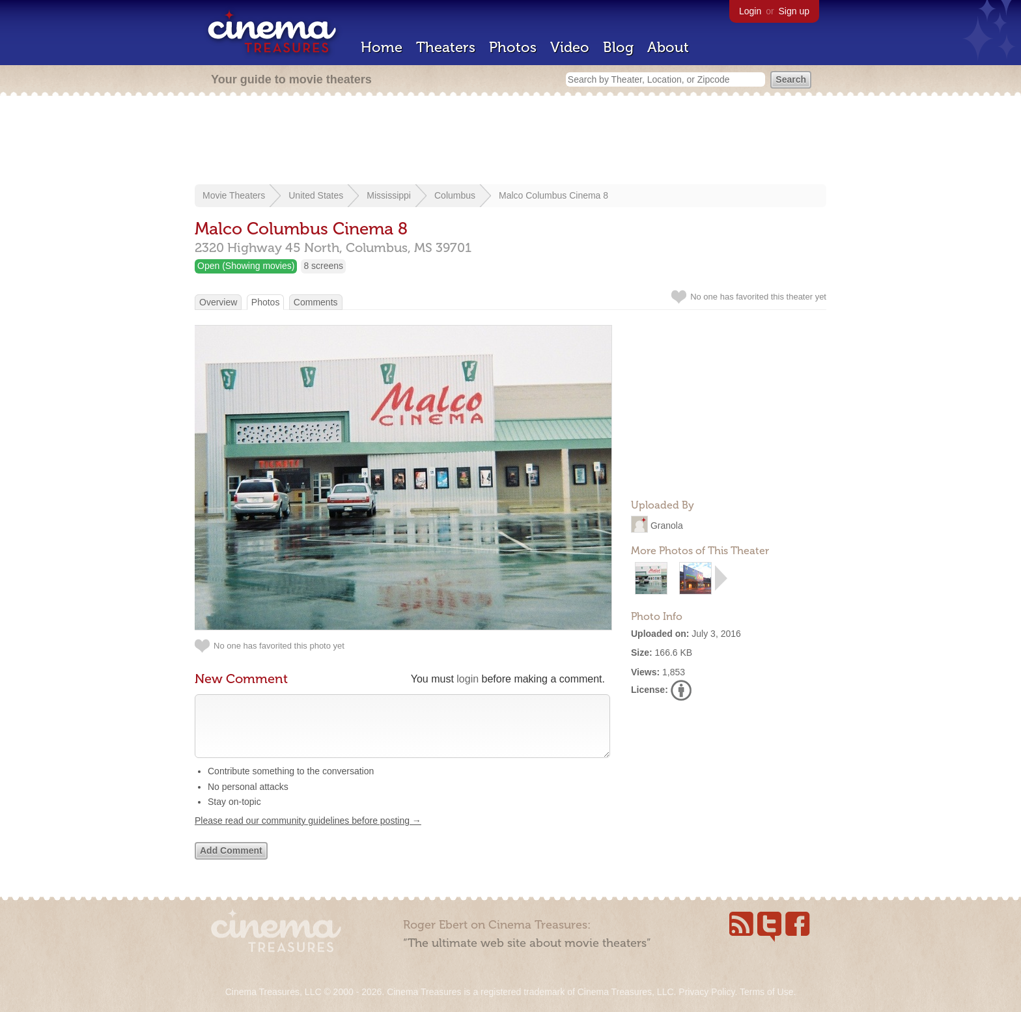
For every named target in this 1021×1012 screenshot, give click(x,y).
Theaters (445, 47)
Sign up (794, 11)
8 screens (323, 265)
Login (750, 11)
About (668, 47)
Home (381, 47)
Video (569, 47)
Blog (618, 47)
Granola (666, 525)
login (467, 678)
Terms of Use (766, 992)
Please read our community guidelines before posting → (308, 833)
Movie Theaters (234, 195)
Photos (513, 47)
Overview (218, 302)
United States (315, 195)
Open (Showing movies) (245, 265)
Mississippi (389, 195)
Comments (316, 302)
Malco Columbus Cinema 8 (553, 195)
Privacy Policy (706, 992)
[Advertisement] (510, 141)
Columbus (454, 195)
